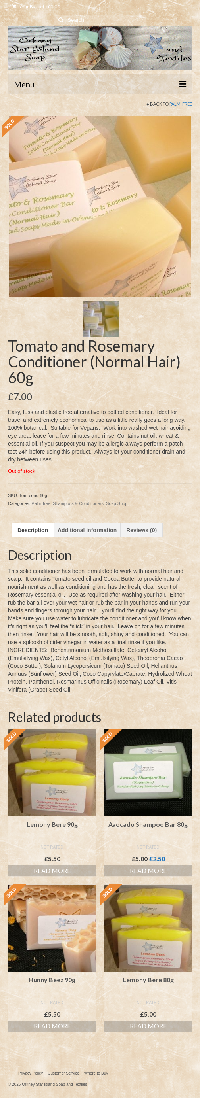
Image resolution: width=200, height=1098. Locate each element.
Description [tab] (32, 530)
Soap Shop (116, 503)
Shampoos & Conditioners (78, 503)
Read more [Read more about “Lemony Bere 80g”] (148, 1026)
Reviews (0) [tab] (141, 530)
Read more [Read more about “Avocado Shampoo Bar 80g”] (148, 870)
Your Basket (36, 6)
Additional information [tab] (87, 530)
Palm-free (180, 103)
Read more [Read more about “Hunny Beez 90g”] (52, 1026)
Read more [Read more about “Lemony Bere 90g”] (52, 870)
